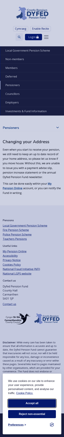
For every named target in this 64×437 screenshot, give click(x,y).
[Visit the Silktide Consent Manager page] (52, 425)
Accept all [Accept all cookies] (32, 403)
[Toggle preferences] (17, 425)
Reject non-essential (32, 414)
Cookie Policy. (24, 393)
